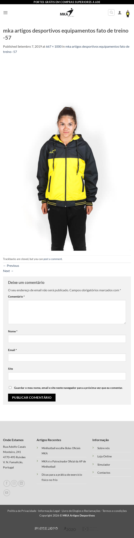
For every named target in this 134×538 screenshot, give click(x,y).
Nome (13, 331)
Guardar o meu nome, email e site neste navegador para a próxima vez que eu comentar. (68, 387)
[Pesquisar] (111, 12)
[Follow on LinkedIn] (21, 483)
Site (10, 368)
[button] (5, 12)
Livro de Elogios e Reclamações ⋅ (82, 510)
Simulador (103, 464)
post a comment (52, 259)
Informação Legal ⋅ (50, 510)
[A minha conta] (120, 12)
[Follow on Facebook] (6, 483)
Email (12, 350)
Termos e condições (114, 510)
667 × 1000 (54, 46)
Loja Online (104, 456)
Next (8, 271)
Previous (11, 265)
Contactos (103, 472)
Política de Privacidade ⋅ (22, 510)
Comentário (16, 296)
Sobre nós (103, 448)
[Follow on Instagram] (14, 483)
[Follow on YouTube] (6, 492)
